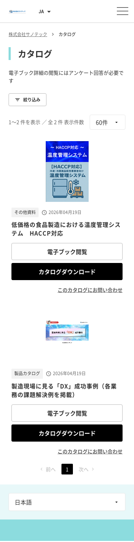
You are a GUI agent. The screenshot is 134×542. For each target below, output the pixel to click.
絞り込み (27, 99)
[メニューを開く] (122, 11)
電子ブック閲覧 (67, 251)
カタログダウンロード (67, 271)
